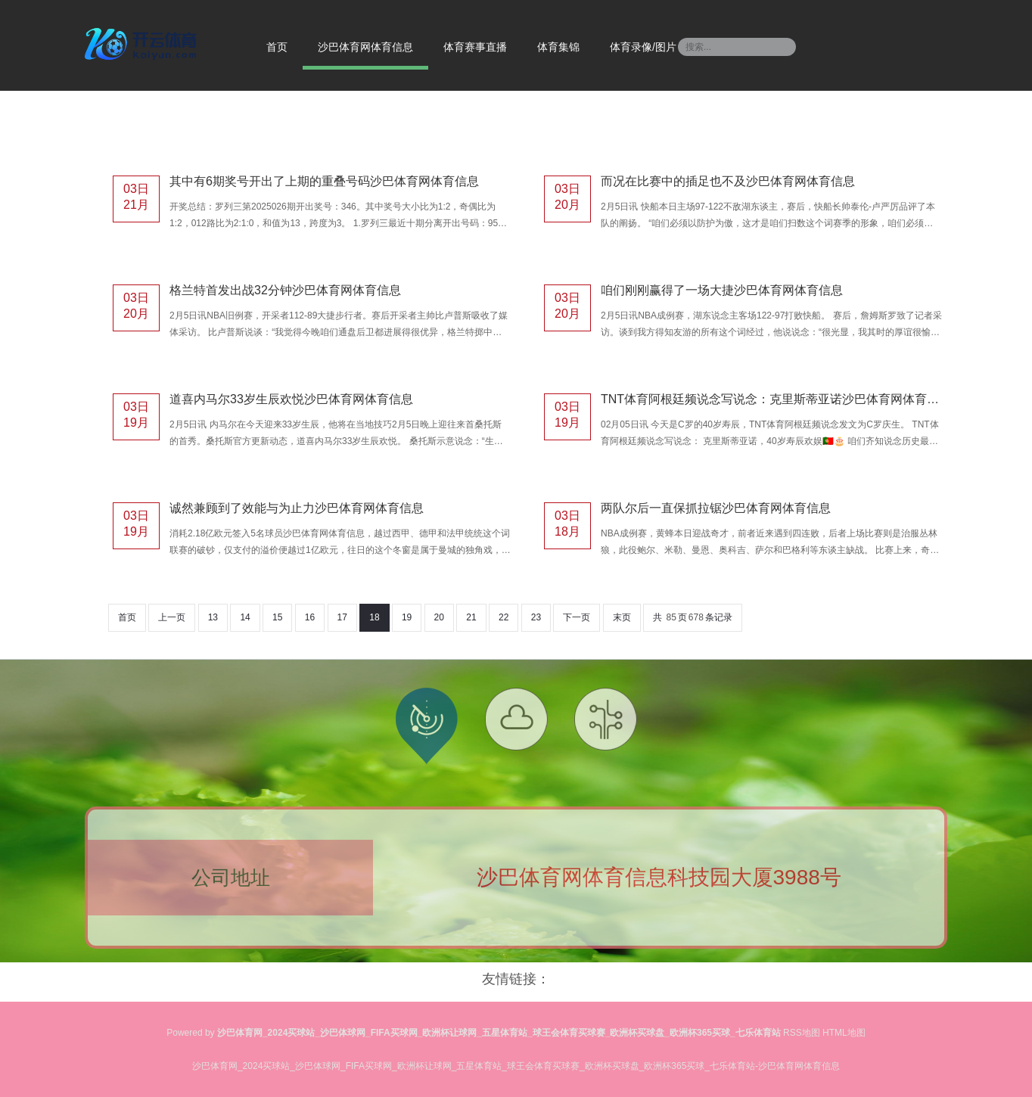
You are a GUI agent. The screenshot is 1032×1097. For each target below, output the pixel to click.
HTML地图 (844, 1032)
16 (310, 617)
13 (213, 617)
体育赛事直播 (475, 47)
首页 (277, 47)
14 (245, 617)
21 (471, 617)
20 (439, 617)
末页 (622, 617)
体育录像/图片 (643, 47)
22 (503, 617)
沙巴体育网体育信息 (365, 47)
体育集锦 (558, 47)
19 (407, 617)
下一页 (576, 617)
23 (536, 617)
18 (374, 617)
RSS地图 (801, 1032)
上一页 (171, 617)
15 (277, 617)
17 (342, 617)
